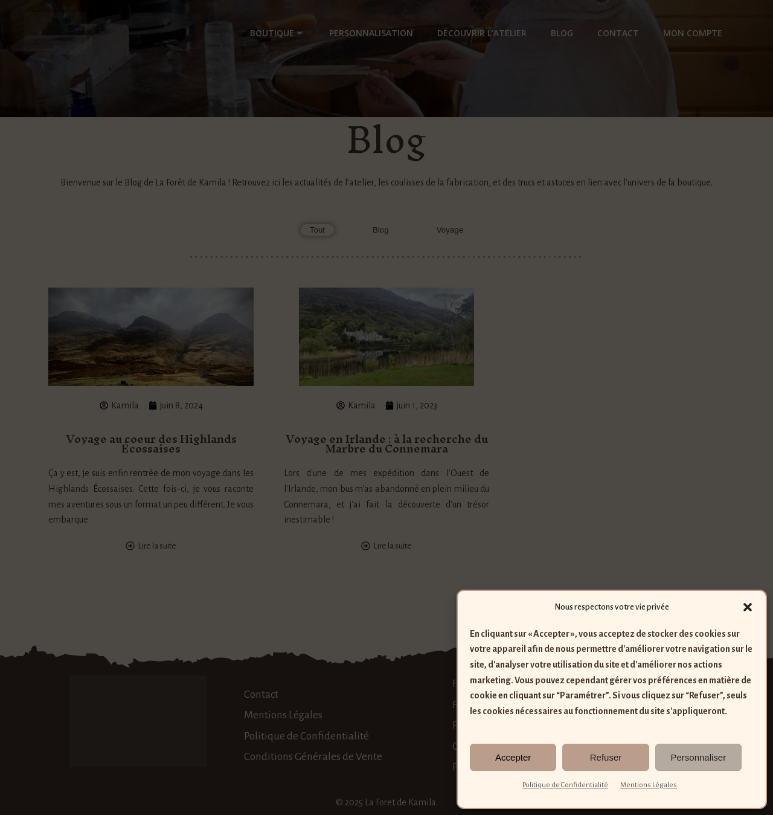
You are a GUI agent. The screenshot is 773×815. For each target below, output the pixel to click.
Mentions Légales (648, 785)
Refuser (606, 757)
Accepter (513, 757)
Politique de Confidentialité (565, 785)
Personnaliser (698, 757)
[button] (748, 607)
